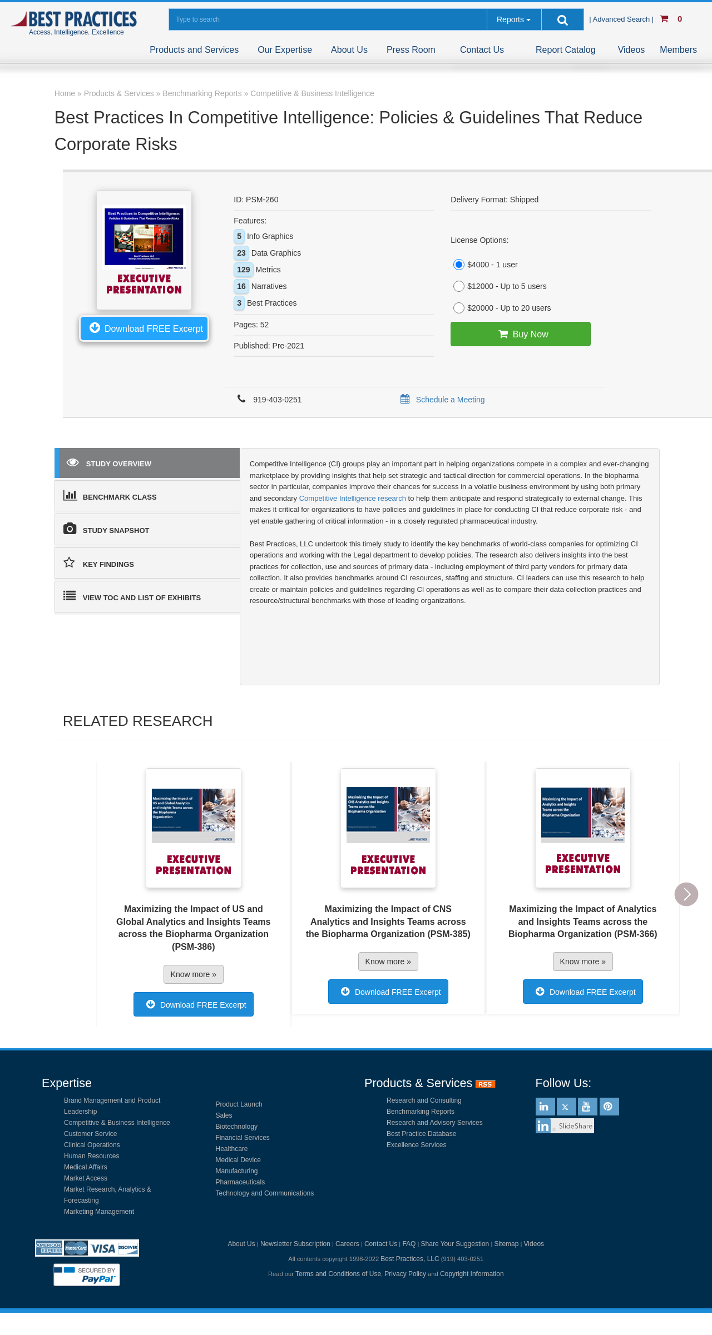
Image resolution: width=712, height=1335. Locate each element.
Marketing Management (99, 1212)
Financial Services (243, 1138)
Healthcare (232, 1149)
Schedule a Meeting (441, 399)
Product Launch (239, 1104)
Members (678, 49)
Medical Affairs (85, 1167)
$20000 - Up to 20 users (501, 307)
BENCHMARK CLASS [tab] (110, 495)
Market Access (85, 1178)
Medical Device (238, 1160)
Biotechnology (237, 1126)
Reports (510, 19)
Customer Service (90, 1134)
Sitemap (506, 1244)
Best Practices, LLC (409, 1259)
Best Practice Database (421, 1134)
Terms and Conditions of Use (338, 1274)
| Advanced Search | (622, 19)
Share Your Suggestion (455, 1244)
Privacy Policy (405, 1274)
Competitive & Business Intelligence (117, 1123)
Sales (224, 1115)
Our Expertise (285, 49)
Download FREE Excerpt (144, 327)
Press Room (411, 49)
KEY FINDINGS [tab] (98, 562)
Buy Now (520, 334)
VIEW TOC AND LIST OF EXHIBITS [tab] (132, 596)
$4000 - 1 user (484, 264)
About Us (349, 49)
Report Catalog (566, 49)
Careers (347, 1244)
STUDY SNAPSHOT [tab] (106, 528)
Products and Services (194, 49)
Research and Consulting (424, 1100)
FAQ (409, 1244)
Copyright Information (472, 1274)
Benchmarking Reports (420, 1111)
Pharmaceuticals (240, 1182)
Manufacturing (237, 1171)
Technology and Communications (265, 1193)
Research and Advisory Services (435, 1123)
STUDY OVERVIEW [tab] (109, 462)
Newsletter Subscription (295, 1244)
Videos (631, 49)
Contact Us (482, 49)
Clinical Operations (92, 1145)
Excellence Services (416, 1145)
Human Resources (91, 1156)
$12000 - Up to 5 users (498, 286)
